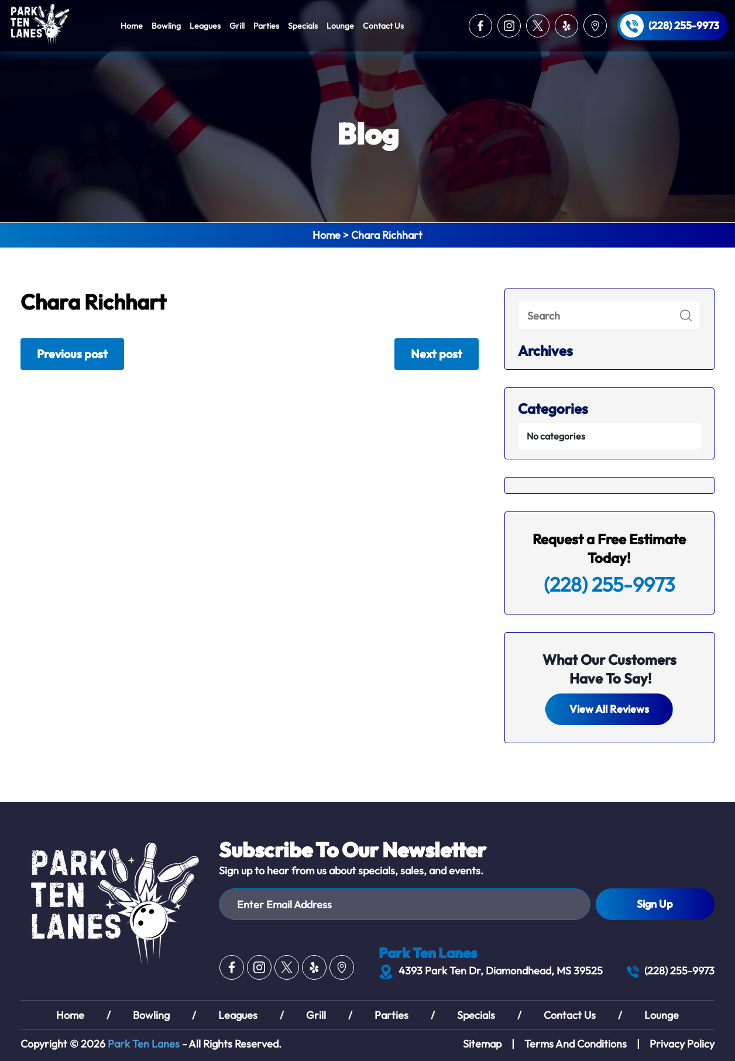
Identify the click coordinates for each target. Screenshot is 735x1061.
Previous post (72, 353)
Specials (303, 25)
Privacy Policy (682, 1043)
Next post (436, 353)
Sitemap (482, 1043)
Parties (266, 25)
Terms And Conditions (575, 1043)
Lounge (340, 25)
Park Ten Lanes (144, 1043)
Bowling (166, 25)
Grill (237, 25)
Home (132, 25)
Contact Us (383, 25)
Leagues (205, 25)
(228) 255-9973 (683, 25)
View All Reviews (609, 709)
